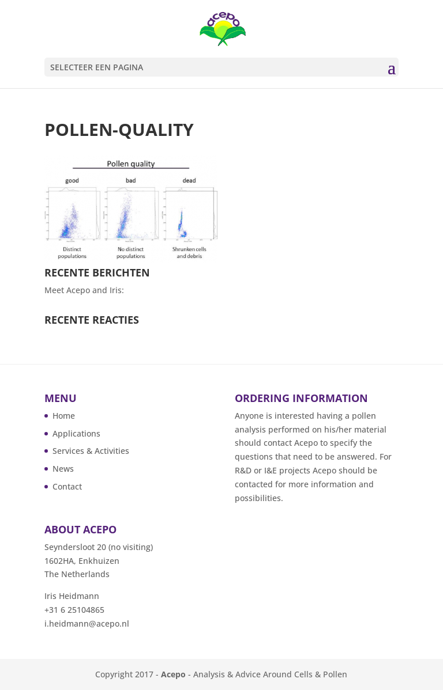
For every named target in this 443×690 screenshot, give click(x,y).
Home (63, 415)
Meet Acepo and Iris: (84, 290)
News (63, 468)
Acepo (173, 674)
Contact (67, 486)
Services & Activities (90, 450)
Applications (76, 433)
